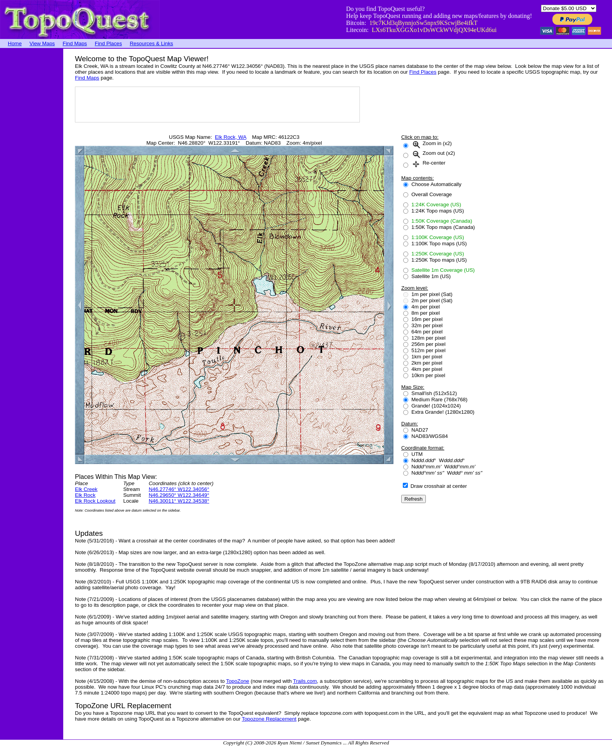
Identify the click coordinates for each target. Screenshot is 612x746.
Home (15, 43)
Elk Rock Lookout (95, 501)
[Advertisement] (31, 166)
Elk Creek (86, 489)
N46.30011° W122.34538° (179, 501)
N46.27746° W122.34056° (179, 489)
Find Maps (75, 43)
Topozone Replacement (269, 719)
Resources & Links (151, 43)
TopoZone (237, 681)
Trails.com (305, 681)
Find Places (108, 43)
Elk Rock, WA (230, 137)
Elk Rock (85, 495)
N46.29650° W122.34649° (179, 495)
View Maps (42, 43)
